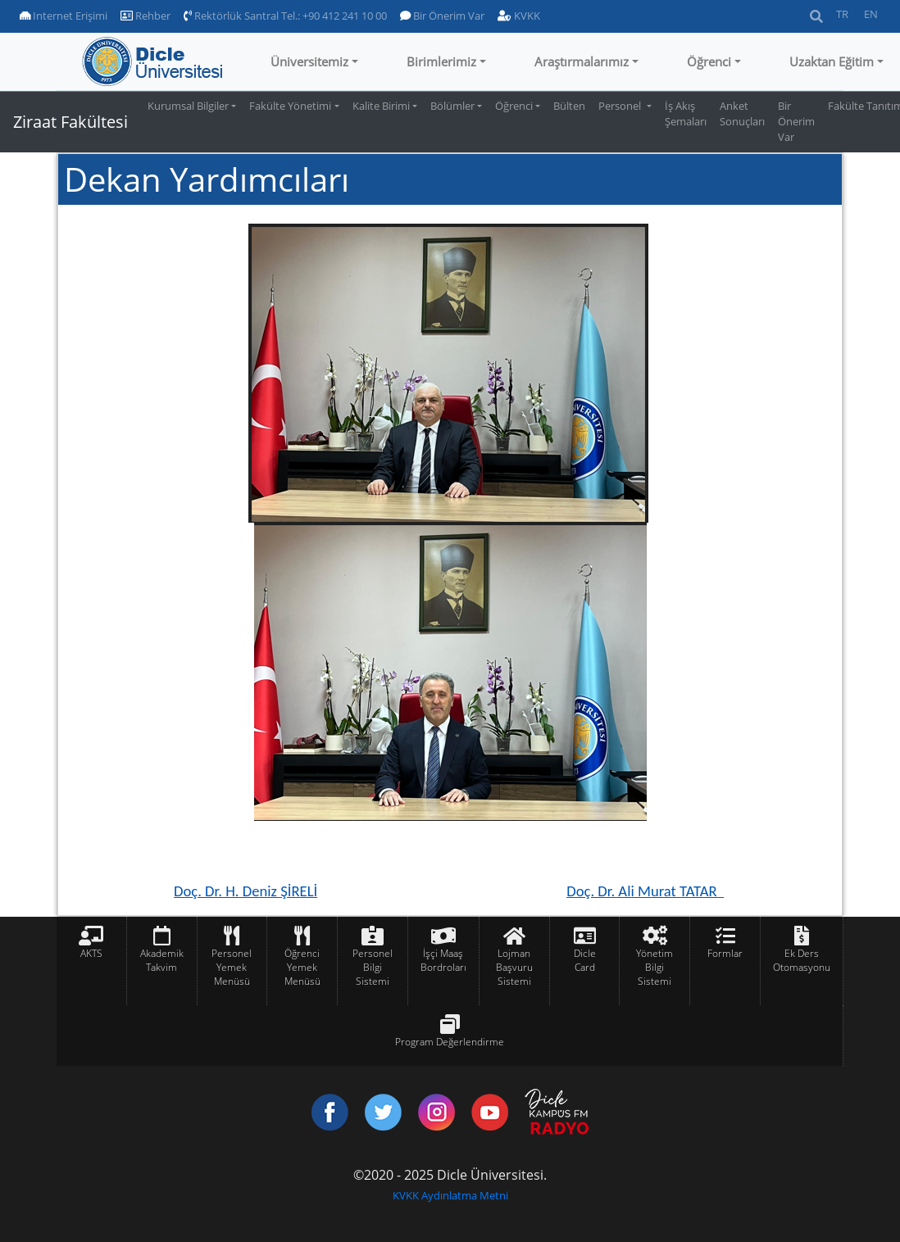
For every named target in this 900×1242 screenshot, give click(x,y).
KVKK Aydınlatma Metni (450, 1195)
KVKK (519, 15)
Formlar (725, 953)
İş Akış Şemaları (686, 113)
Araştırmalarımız (581, 61)
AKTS (91, 953)
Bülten (569, 105)
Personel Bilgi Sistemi (372, 967)
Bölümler (452, 105)
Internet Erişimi (63, 15)
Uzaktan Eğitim (831, 61)
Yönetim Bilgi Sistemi (654, 967)
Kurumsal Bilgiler (188, 105)
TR (842, 14)
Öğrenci (709, 61)
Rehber (145, 15)
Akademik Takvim (162, 960)
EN (871, 14)
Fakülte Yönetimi (290, 105)
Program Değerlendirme (449, 1042)
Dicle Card (585, 960)
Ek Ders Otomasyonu (801, 960)
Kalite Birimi (381, 105)
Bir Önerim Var (442, 15)
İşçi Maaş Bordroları (443, 960)
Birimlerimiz (441, 61)
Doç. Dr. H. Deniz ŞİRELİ (245, 891)
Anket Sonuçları (742, 113)
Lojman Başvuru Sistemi (514, 967)
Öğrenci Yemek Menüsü (302, 967)
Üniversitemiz (309, 61)
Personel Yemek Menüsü (231, 967)
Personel (620, 105)
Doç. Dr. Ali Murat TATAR (645, 891)
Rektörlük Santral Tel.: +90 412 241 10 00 (285, 15)
